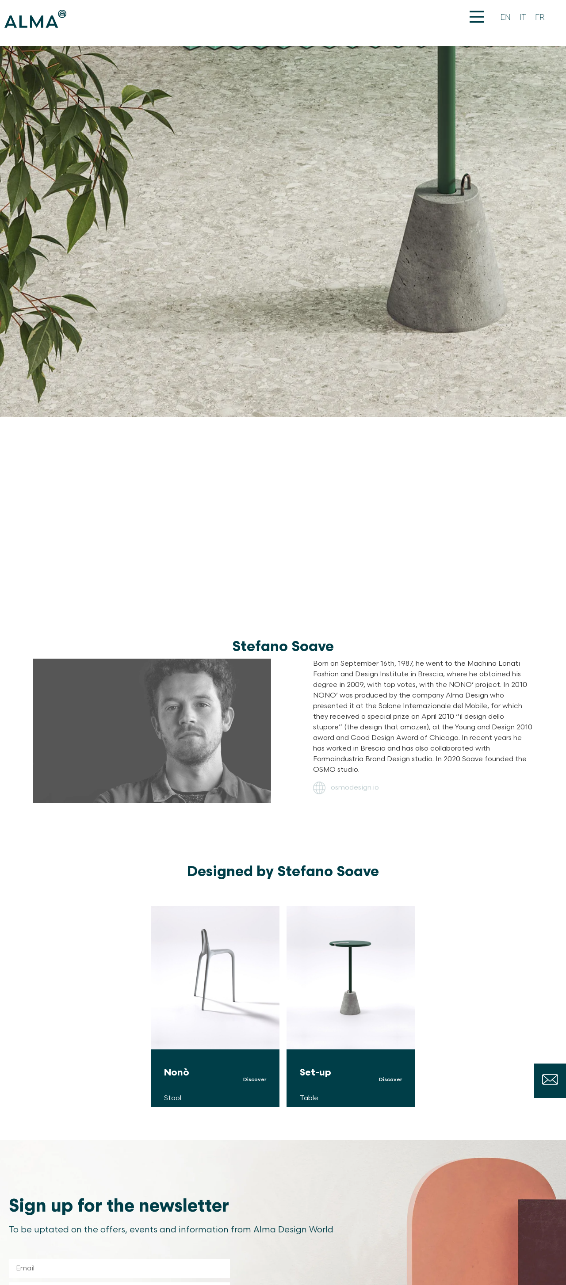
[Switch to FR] (540, 17)
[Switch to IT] (523, 17)
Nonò (176, 1072)
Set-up (315, 1072)
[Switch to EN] (505, 17)
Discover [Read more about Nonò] (254, 1079)
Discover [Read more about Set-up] (390, 1079)
